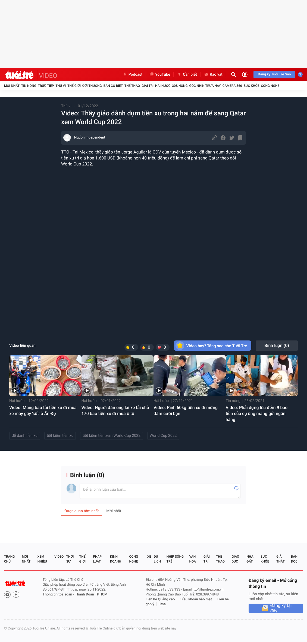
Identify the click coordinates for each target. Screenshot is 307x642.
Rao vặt (213, 74)
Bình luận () (276, 345)
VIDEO (48, 75)
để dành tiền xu (24, 436)
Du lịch (157, 559)
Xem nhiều (42, 559)
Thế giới (74, 86)
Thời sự (70, 559)
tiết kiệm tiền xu (60, 436)
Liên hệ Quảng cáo (160, 599)
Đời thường (92, 86)
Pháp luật (97, 559)
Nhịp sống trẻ (175, 559)
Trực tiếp (46, 86)
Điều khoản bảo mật (196, 599)
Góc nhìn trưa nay (205, 86)
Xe (149, 556)
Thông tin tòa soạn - (59, 594)
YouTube (159, 74)
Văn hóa (192, 559)
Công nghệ (270, 86)
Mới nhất (12, 86)
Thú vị (60, 86)
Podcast (133, 74)
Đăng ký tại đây (281, 608)
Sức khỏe (251, 86)
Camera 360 (232, 86)
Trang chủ (9, 559)
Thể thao (132, 86)
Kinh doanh (115, 559)
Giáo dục (235, 559)
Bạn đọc (294, 559)
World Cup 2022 (163, 436)
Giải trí (148, 86)
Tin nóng (28, 86)
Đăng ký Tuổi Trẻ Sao (274, 74)
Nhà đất (249, 559)
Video (59, 556)
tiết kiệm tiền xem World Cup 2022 (111, 436)
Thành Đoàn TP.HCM (91, 594)
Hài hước (162, 86)
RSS (163, 604)
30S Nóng (179, 86)
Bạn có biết (113, 86)
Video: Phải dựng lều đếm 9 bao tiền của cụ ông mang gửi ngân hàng (257, 413)
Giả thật (280, 559)
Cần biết (187, 74)
